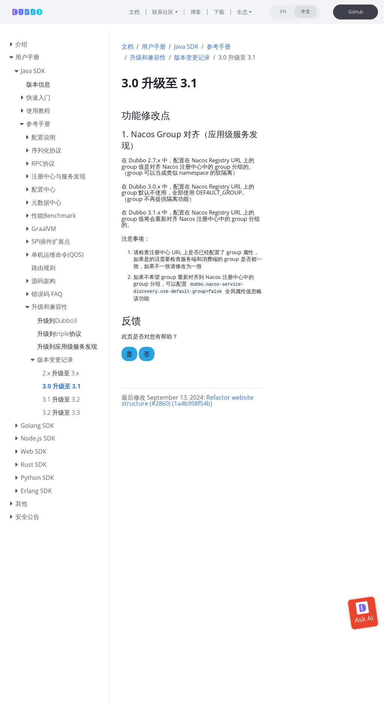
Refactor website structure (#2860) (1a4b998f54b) (188, 400)
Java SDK (186, 46)
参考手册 (219, 46)
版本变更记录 (192, 57)
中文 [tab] (305, 11)
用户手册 (154, 46)
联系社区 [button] (162, 11)
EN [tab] (283, 11)
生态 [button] (242, 11)
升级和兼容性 (148, 57)
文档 (128, 46)
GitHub (355, 12)
